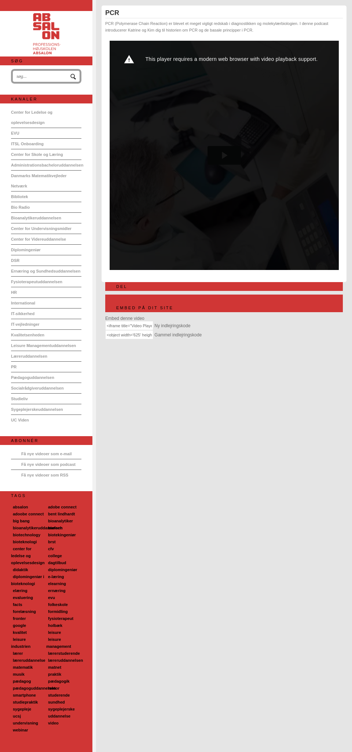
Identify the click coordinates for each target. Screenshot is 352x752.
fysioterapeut (60, 618)
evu (51, 597)
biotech (55, 528)
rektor (53, 688)
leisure (54, 632)
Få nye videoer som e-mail (46, 454)
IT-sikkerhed (22, 313)
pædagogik (59, 681)
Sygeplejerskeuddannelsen (37, 409)
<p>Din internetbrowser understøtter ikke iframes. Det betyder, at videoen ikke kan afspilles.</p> (224, 155)
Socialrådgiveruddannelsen (37, 388)
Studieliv (19, 399)
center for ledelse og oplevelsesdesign (28, 556)
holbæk (55, 625)
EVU (15, 133)
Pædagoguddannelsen (32, 377)
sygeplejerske (61, 709)
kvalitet (20, 632)
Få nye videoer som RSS (44, 475)
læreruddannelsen (65, 660)
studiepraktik (25, 702)
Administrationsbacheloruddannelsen (46, 165)
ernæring (57, 590)
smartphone (24, 695)
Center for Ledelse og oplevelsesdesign (31, 117)
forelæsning (24, 611)
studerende (59, 695)
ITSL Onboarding (27, 144)
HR (14, 292)
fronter (19, 618)
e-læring (56, 576)
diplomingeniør (62, 569)
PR (13, 367)
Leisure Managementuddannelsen (43, 345)
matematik (23, 667)
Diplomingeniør (26, 250)
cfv (51, 549)
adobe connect (62, 507)
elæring (20, 590)
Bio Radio (20, 207)
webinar (20, 730)
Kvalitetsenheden (27, 335)
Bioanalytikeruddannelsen (36, 218)
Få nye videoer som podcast (48, 464)
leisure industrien (20, 643)
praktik (54, 674)
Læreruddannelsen (29, 356)
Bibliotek (19, 196)
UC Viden (20, 420)
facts (17, 604)
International (23, 303)
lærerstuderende (64, 653)
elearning (57, 583)
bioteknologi (25, 542)
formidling (58, 611)
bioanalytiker (60, 521)
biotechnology (26, 535)
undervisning (25, 723)
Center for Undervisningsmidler (41, 228)
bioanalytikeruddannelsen (38, 528)
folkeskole (58, 604)
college (55, 556)
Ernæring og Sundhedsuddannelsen (45, 271)
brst (52, 542)
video (53, 723)
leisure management (58, 643)
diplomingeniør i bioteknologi (27, 580)
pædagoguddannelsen (34, 688)
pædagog (22, 681)
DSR (15, 260)
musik (19, 674)
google (19, 625)
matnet (54, 667)
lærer (18, 653)
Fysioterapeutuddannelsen (36, 282)
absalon (20, 507)
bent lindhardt (61, 514)
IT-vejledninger (25, 324)
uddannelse (59, 716)
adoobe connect (28, 514)
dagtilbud (57, 563)
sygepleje (22, 709)
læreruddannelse (29, 660)
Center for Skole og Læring (37, 154)
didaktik (20, 569)
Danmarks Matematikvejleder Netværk (39, 181)
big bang (21, 521)
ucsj (17, 716)
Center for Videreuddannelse (38, 239)
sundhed (56, 702)
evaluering (23, 597)
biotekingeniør (62, 535)
